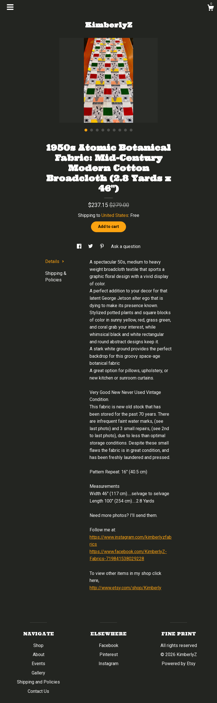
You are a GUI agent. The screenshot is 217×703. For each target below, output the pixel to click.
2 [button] (91, 130)
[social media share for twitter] (91, 246)
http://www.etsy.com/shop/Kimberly (125, 587)
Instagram (108, 663)
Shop (38, 645)
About (38, 654)
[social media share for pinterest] (102, 246)
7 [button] (119, 130)
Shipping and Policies (38, 682)
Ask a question (125, 246)
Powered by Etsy (179, 663)
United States (114, 215)
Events (38, 663)
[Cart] (210, 8)
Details (54, 261)
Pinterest (108, 654)
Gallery (38, 673)
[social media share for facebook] (80, 246)
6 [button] (114, 130)
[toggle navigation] (10, 7)
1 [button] (85, 130)
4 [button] (102, 130)
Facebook (108, 645)
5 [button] (108, 130)
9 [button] (131, 130)
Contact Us (38, 691)
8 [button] (125, 130)
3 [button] (97, 130)
